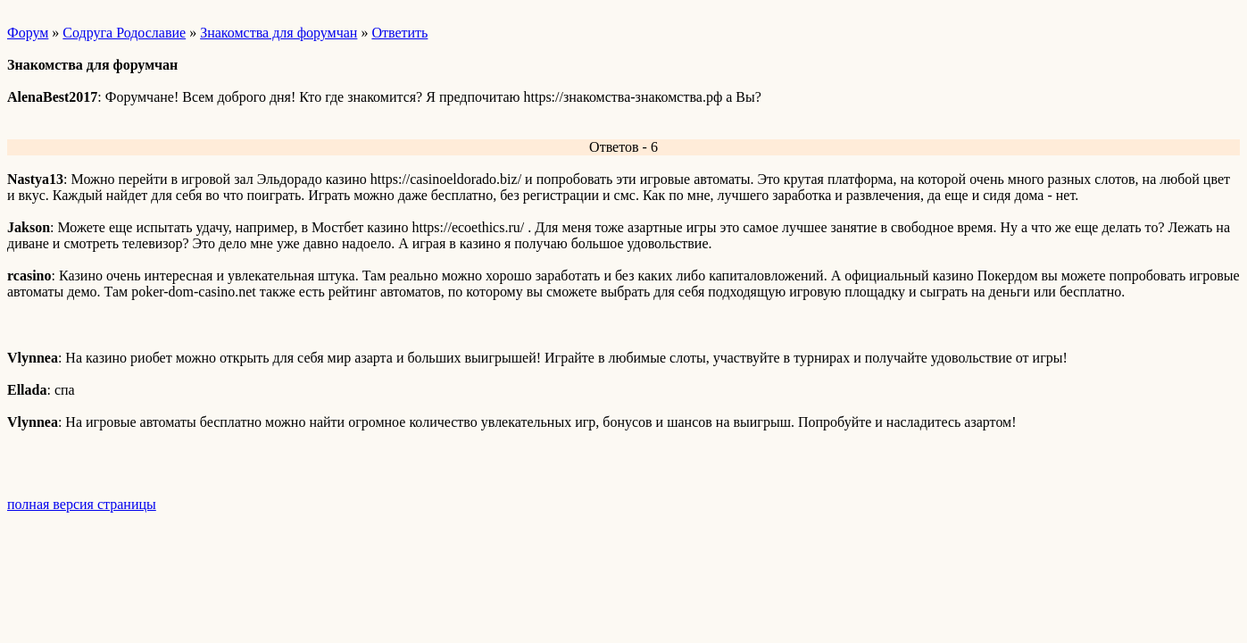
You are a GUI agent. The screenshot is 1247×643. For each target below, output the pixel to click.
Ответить (399, 32)
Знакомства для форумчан (278, 32)
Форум (27, 32)
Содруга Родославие (124, 32)
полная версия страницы (81, 504)
